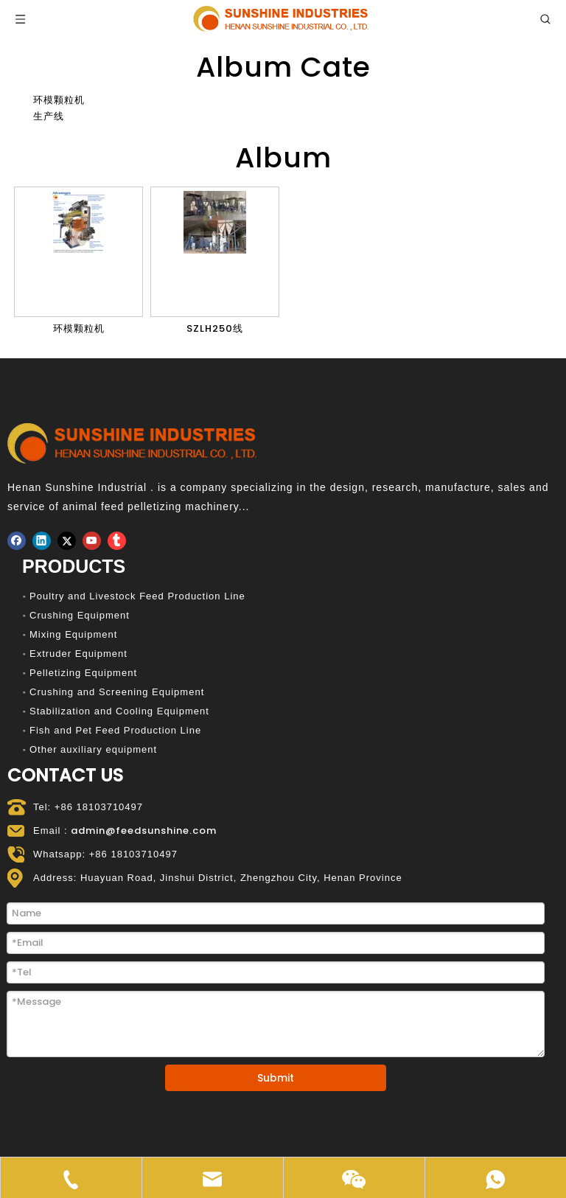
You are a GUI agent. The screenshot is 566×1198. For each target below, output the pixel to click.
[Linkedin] (41, 541)
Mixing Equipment (73, 634)
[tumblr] (117, 541)
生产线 (48, 116)
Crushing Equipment (79, 615)
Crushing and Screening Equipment (116, 691)
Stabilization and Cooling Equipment (119, 711)
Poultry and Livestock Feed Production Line (137, 596)
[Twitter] (66, 541)
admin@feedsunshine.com (144, 830)
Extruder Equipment (78, 653)
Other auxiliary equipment (93, 749)
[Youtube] (92, 541)
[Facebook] (16, 541)
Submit (275, 1077)
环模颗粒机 (59, 100)
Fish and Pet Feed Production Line (115, 730)
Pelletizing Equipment (83, 672)
